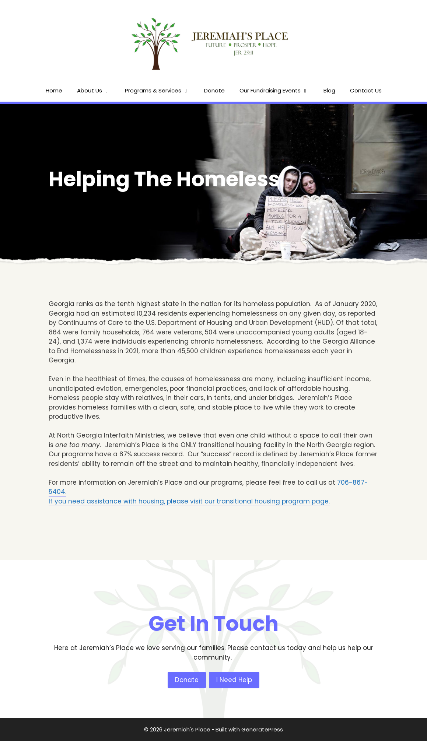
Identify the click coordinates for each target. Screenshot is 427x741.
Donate (214, 90)
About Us (97, 91)
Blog (329, 90)
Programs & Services (161, 91)
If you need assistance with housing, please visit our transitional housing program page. (189, 501)
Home (54, 90)
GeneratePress (262, 729)
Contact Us (366, 90)
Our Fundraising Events (277, 91)
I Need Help (234, 679)
